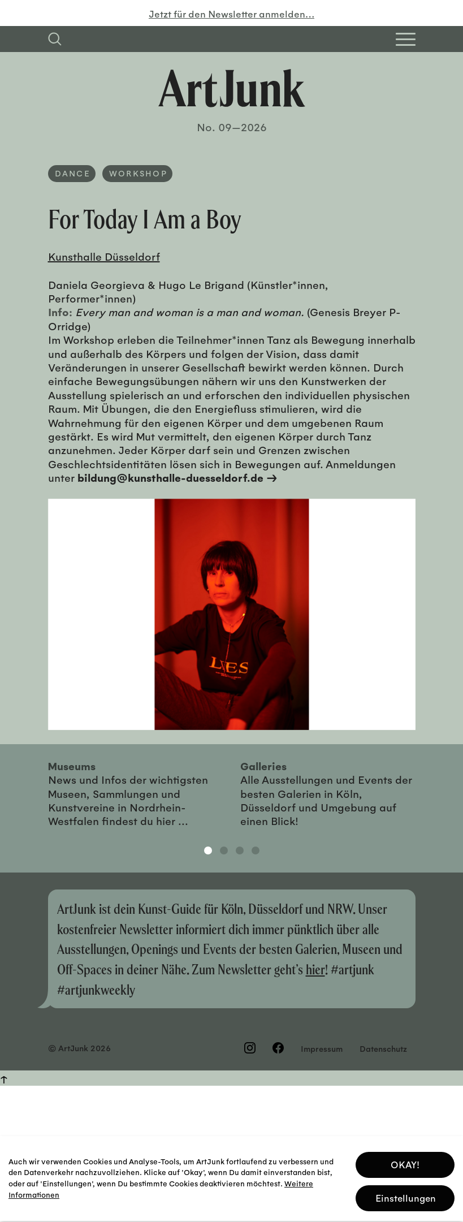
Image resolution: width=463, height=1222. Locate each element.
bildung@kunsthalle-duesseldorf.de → (177, 477)
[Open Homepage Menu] (406, 39)
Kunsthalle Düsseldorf (104, 256)
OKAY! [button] (405, 1159)
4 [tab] (255, 850)
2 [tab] (224, 850)
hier (315, 969)
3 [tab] (240, 850)
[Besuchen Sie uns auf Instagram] (250, 1047)
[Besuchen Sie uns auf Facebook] (278, 1047)
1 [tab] (208, 850)
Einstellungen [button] (405, 1192)
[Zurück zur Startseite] (231, 88)
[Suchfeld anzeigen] (55, 39)
